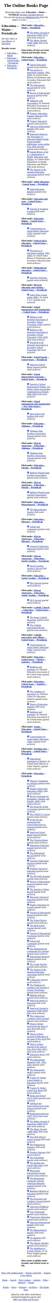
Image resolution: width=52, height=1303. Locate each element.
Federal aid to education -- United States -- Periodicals (34, 243)
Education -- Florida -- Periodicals (33, 466)
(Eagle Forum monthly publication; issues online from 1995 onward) (38, 140)
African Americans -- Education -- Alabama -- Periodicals (33, 445)
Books (6, 1287)
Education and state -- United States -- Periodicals (34, 201)
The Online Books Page (26, 5)
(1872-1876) (36, 1097)
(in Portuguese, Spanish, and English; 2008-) (38, 799)
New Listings (25, 1280)
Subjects (21, 1282)
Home (5, 1280)
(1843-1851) (37, 1046)
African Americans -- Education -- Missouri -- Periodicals (33, 539)
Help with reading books (12, 1273)
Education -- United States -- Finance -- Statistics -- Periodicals (33, 659)
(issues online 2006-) (37, 296)
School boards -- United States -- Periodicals (35, 358)
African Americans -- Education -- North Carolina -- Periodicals (35, 558)
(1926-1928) (37, 333)
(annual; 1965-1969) (38, 72)
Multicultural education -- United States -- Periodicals (34, 270)
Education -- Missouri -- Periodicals (33, 520)
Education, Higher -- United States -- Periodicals (33, 221)
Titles (45, 1280)
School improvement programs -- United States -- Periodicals (34, 376)
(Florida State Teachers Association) (38, 474)
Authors (36, 1280)
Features (22, 1287)
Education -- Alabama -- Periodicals (33, 424)
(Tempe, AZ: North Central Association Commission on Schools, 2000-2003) (38, 389)
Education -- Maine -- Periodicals (33, 26)
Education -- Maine (12, 54)
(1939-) (37, 321)
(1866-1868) (37, 41)
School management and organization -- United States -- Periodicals (35, 309)
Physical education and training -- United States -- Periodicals (34, 287)
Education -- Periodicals (12, 66)
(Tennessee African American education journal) (36, 1182)
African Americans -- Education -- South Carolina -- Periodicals (35, 593)
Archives (33, 1287)
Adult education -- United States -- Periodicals (35, 183)
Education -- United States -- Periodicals (13, 60)
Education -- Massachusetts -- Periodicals (34, 503)
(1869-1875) (38, 34)
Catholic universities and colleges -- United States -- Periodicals (34, 637)
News (13, 1287)
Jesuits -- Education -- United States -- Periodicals (34, 729)
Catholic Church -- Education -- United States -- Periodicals (35, 610)
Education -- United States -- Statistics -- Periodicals (34, 684)
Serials (31, 1282)
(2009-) (37, 790)
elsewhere (6, 43)
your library (7, 41)
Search (13, 1280)
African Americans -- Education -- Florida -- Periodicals (33, 485)
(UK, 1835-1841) (36, 1062)
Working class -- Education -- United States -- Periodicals (35, 751)
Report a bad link (33, 1273)
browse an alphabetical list (27, 17)
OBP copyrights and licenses (26, 1299)
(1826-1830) (37, 1009)
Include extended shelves (31, 15)
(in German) (37, 808)
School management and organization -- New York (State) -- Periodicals (35, 405)
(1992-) (38, 231)
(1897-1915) (38, 1115)
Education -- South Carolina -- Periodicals (35, 577)
